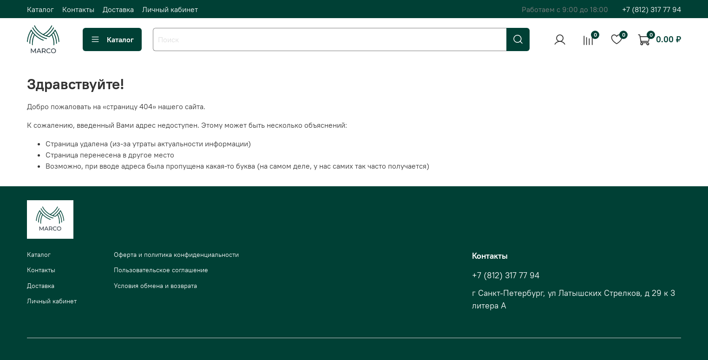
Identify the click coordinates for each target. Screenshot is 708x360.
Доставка (118, 9)
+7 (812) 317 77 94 (651, 9)
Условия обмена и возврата (155, 285)
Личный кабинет (170, 9)
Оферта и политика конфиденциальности (176, 254)
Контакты (78, 9)
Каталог (40, 9)
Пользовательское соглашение (161, 270)
